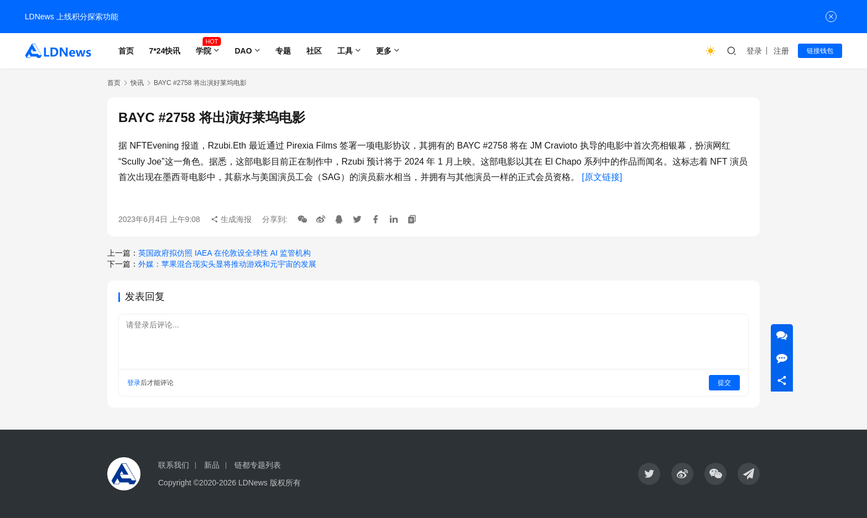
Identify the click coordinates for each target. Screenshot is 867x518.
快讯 (137, 83)
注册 (781, 50)
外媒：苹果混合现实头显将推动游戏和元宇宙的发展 (227, 264)
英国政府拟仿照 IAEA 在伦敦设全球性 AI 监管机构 (224, 253)
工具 (345, 50)
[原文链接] (602, 177)
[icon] (649, 474)
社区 (314, 50)
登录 (754, 50)
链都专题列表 (257, 465)
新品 (212, 465)
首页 (126, 50)
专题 (283, 50)
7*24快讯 (165, 50)
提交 (724, 383)
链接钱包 (820, 51)
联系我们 (173, 465)
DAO (243, 50)
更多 (383, 50)
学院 (203, 50)
